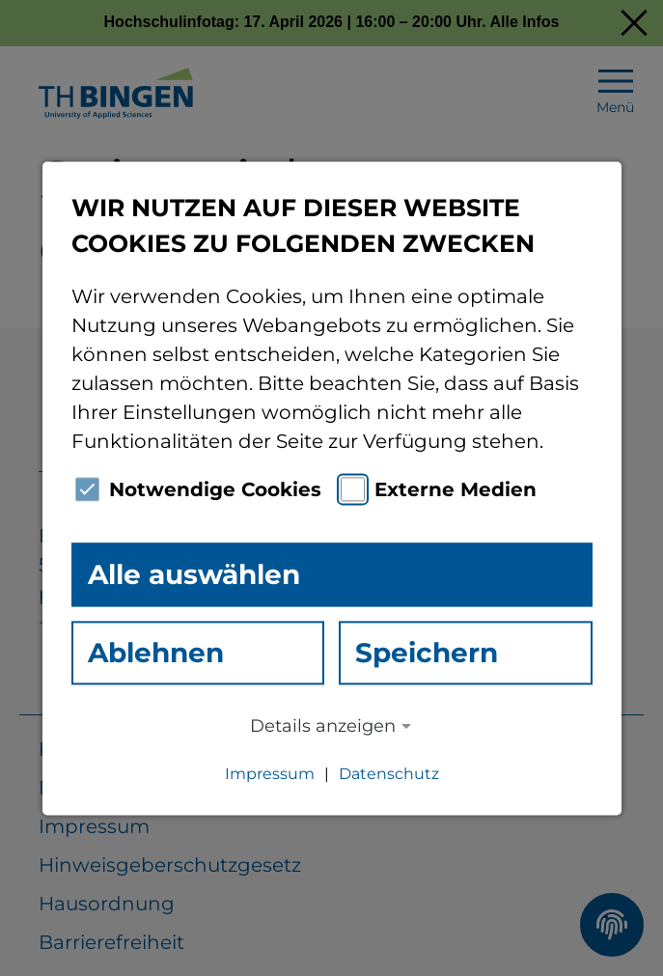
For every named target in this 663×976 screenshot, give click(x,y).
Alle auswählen (194, 574)
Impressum (270, 774)
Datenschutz (389, 774)
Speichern (426, 652)
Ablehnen (156, 652)
